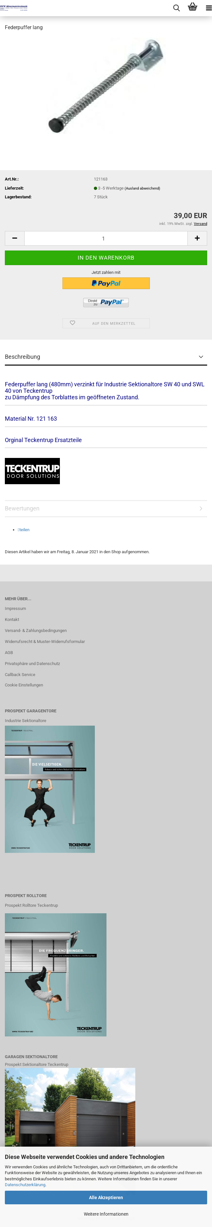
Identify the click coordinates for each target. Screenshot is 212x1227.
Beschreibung (22, 356)
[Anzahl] (106, 238)
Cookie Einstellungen (24, 685)
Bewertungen (22, 508)
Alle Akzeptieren (106, 1197)
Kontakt (12, 619)
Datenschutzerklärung (25, 1184)
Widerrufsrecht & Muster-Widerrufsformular (45, 641)
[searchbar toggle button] (176, 8)
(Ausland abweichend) (142, 188)
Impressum (15, 608)
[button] (14, 238)
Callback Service (20, 674)
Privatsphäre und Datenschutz (32, 663)
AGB (9, 652)
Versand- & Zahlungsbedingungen (36, 630)
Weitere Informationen (106, 1214)
